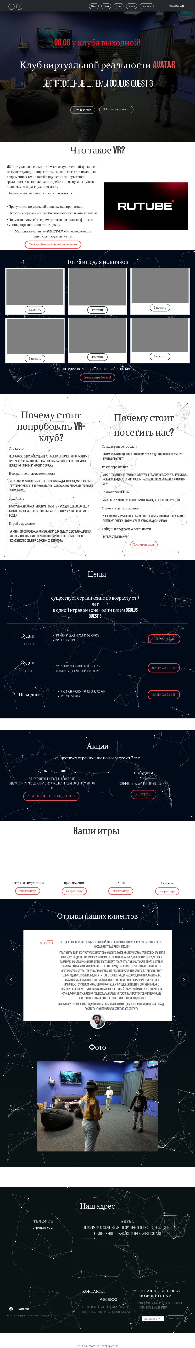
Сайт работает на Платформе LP (97, 1346)
